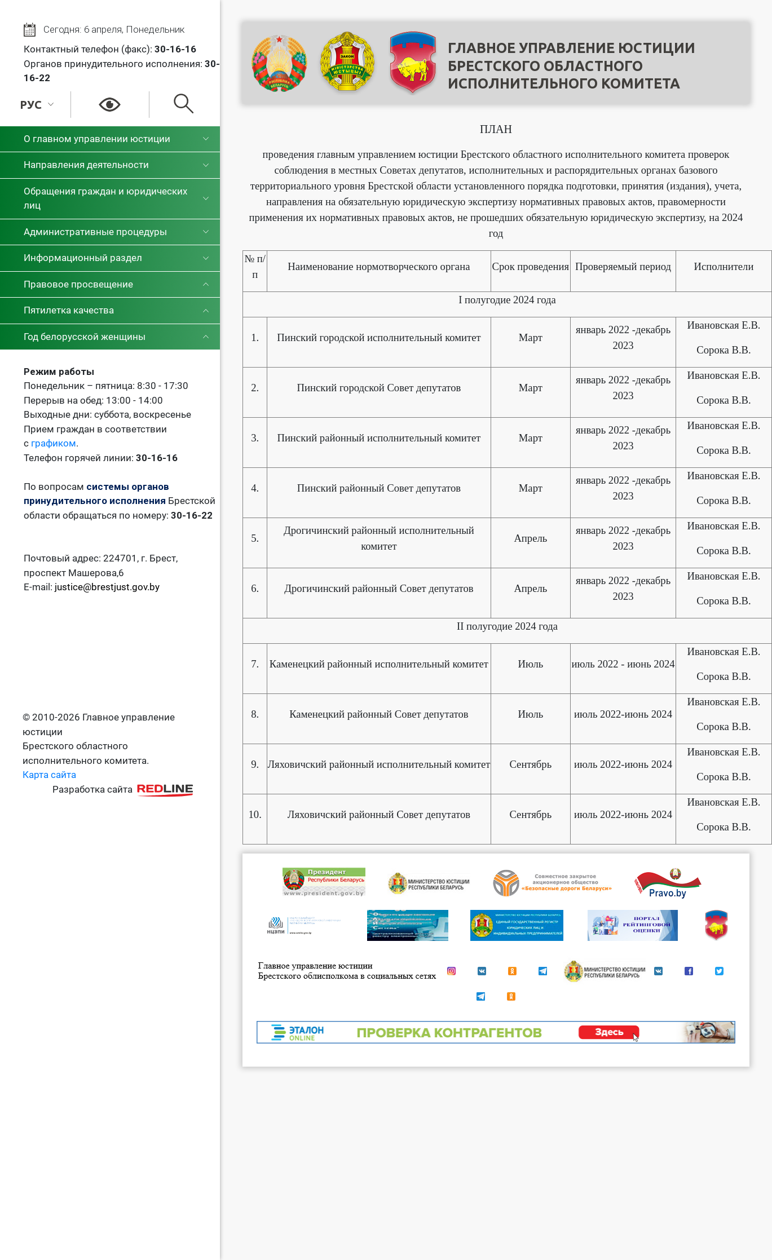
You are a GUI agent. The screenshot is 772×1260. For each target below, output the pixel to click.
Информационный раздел (83, 257)
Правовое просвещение (78, 284)
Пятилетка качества (69, 310)
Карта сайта (49, 774)
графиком (53, 443)
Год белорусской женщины (84, 336)
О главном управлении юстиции (97, 138)
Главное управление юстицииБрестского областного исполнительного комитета (571, 65)
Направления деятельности (86, 164)
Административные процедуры (95, 231)
